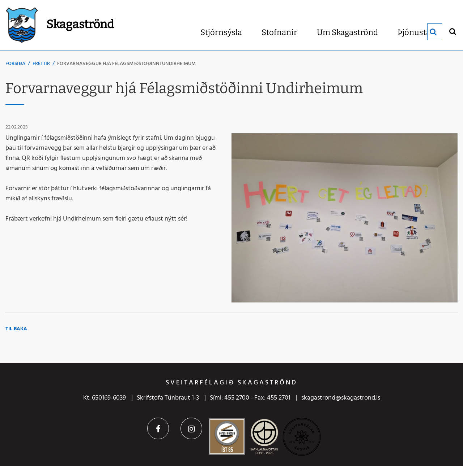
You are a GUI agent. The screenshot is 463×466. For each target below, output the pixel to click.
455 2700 (236, 398)
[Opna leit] (452, 31)
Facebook (158, 428)
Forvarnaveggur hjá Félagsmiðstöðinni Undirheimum (126, 64)
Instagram (191, 428)
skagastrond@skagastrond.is (340, 398)
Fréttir (41, 64)
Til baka (16, 329)
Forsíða (15, 64)
